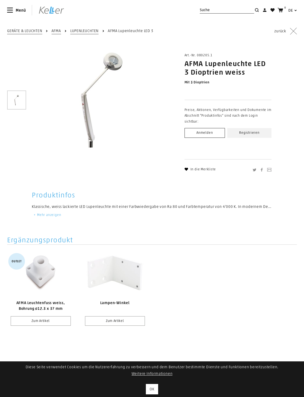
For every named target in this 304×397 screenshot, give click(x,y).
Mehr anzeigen (47, 215)
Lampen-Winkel (115, 303)
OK (152, 389)
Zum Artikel (41, 321)
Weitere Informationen (152, 374)
